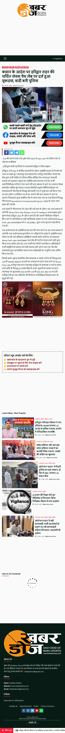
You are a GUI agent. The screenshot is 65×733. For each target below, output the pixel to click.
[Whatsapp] (22, 152)
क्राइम (51, 441)
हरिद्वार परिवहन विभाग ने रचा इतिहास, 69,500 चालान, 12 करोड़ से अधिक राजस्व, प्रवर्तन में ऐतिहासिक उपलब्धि (48, 427)
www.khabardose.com (20, 686)
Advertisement (25, 706)
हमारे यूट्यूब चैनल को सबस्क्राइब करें (23, 369)
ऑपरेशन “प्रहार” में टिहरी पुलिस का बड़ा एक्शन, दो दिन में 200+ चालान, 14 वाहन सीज (50, 471)
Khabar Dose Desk (18, 85)
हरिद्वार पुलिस (24, 67)
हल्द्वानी (44, 491)
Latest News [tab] (7, 413)
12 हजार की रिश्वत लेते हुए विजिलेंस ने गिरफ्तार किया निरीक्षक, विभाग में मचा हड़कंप (45, 498)
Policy (36, 706)
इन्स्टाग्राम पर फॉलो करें (17, 366)
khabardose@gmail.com (34, 671)
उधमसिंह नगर (45, 441)
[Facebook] (6, 152)
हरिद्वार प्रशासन (48, 419)
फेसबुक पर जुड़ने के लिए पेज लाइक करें (24, 363)
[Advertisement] (32, 38)
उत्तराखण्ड (5, 67)
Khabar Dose (35, 717)
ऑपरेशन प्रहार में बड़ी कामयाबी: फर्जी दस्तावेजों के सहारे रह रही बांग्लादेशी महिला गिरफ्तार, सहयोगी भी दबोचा (47, 527)
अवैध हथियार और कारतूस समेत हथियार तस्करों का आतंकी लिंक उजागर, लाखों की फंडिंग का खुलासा (48, 449)
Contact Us (13, 706)
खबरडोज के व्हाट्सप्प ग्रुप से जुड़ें (21, 360)
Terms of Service (47, 706)
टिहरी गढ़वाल (51, 463)
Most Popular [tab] (20, 413)
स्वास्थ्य (12, 67)
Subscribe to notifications (14, 700)
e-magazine (57, 58)
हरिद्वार (17, 67)
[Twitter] (11, 152)
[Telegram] (16, 152)
